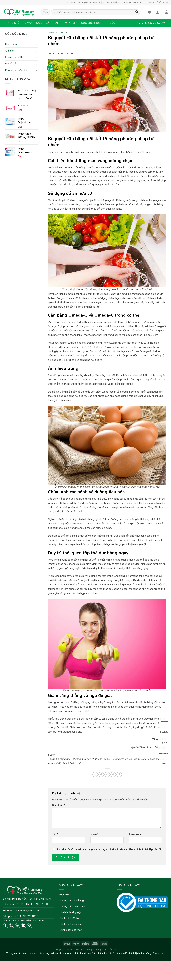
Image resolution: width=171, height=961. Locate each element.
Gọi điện (164, 740)
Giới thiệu (70, 2)
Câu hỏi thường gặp (70, 912)
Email (94, 834)
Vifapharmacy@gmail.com (25, 910)
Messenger (164, 750)
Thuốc (111, 23)
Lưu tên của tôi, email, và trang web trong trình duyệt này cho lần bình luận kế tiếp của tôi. (109, 849)
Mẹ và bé (10, 63)
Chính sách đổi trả (111, 2)
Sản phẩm (54, 23)
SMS (164, 761)
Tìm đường (163, 718)
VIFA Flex (71, 23)
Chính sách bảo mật (133, 2)
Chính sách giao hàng (71, 924)
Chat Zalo (164, 729)
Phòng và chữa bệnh (16, 70)
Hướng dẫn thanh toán (89, 2)
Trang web (135, 834)
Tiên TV (79, 54)
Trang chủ (12, 23)
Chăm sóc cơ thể (14, 57)
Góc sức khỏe (92, 23)
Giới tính (9, 51)
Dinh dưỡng (11, 44)
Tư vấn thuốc (32, 23)
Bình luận (58, 805)
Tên (55, 834)
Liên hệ (150, 2)
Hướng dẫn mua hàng (71, 900)
